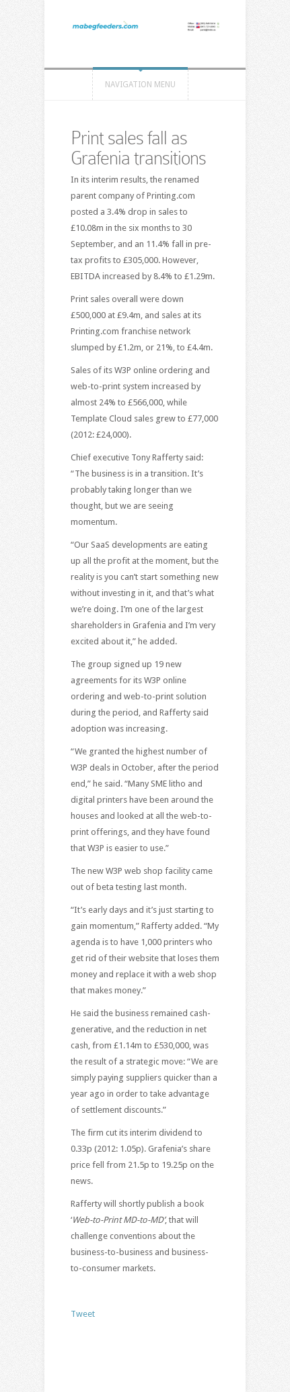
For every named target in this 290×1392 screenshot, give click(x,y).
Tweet (83, 1314)
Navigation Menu (140, 84)
